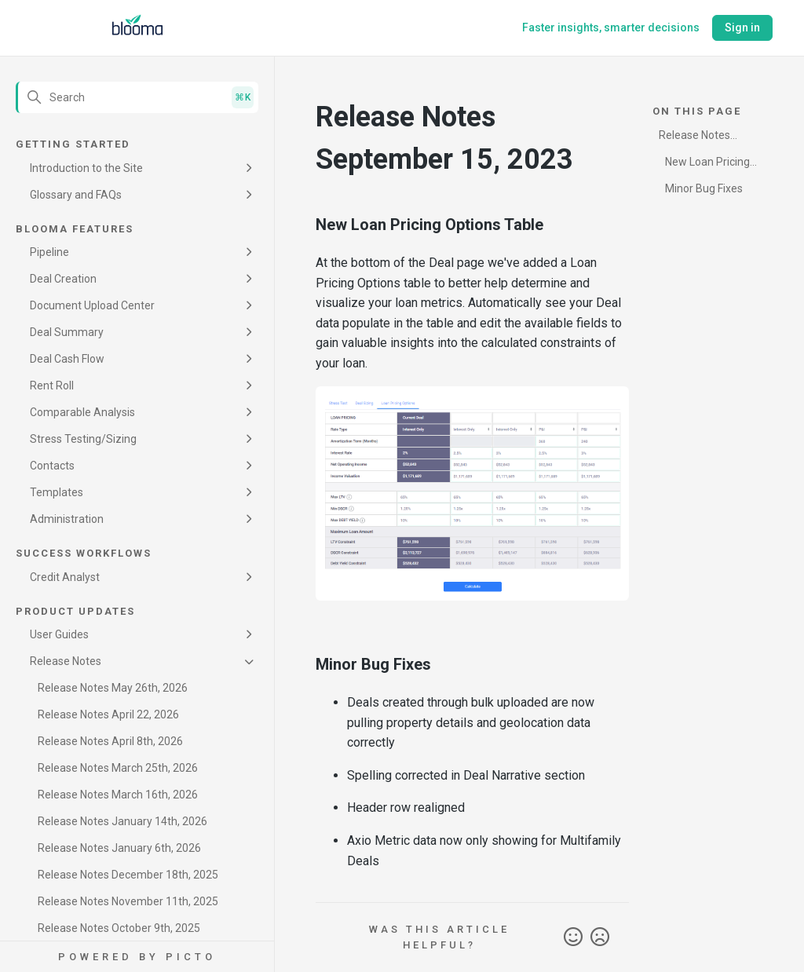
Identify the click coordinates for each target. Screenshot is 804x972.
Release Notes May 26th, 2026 (113, 687)
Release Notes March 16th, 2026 (118, 794)
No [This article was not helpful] (599, 937)
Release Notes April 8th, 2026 (110, 741)
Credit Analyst (65, 577)
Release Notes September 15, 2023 (696, 138)
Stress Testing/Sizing (83, 439)
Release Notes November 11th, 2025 (128, 901)
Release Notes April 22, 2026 (108, 714)
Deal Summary (67, 332)
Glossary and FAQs (76, 194)
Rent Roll (52, 385)
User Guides (59, 634)
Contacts (52, 465)
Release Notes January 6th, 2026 (119, 848)
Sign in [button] (742, 27)
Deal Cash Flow (67, 359)
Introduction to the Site (86, 168)
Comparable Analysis (82, 412)
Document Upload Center (92, 305)
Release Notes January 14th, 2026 (122, 821)
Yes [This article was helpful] (573, 937)
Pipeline (49, 252)
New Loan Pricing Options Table (704, 164)
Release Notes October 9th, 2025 (119, 928)
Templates (56, 492)
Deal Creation (63, 278)
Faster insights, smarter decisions (611, 27)
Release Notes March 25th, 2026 (118, 768)
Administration (67, 519)
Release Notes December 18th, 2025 (128, 874)
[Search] (137, 97)
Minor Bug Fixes (704, 188)
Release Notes (65, 661)
